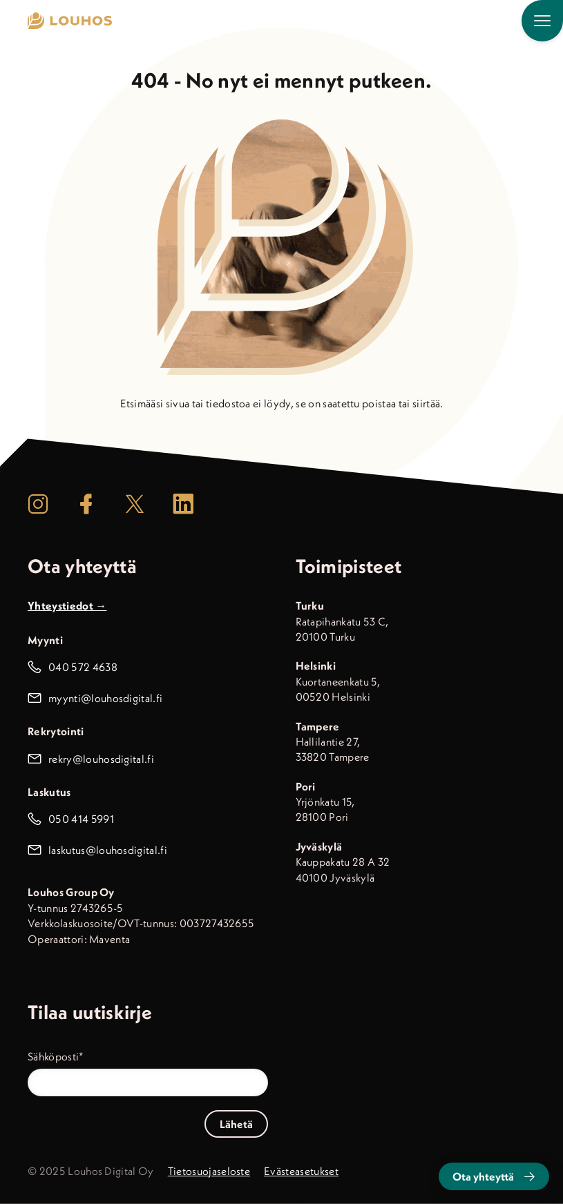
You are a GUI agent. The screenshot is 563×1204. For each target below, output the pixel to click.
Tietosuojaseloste (209, 1170)
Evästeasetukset (301, 1170)
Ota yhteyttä (493, 1176)
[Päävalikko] (542, 20)
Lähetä (236, 1124)
